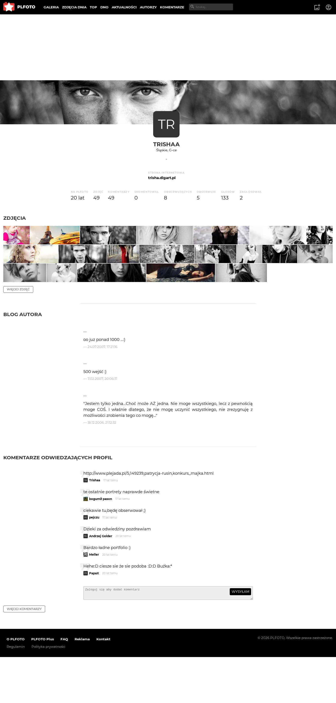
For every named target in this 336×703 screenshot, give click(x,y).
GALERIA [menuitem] (51, 7)
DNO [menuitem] (104, 7)
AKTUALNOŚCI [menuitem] (124, 7)
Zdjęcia (14, 218)
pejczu (94, 561)
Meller (94, 598)
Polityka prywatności (48, 692)
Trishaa (166, 144)
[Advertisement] (168, 47)
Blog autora (22, 358)
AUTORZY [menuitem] (148, 7)
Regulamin (16, 692)
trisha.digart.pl (162, 178)
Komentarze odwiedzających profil (57, 501)
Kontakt (103, 685)
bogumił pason (100, 542)
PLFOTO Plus (42, 685)
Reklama (82, 685)
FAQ (64, 685)
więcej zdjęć (18, 333)
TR (166, 124)
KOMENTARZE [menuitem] (172, 7)
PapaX (94, 617)
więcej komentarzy (24, 655)
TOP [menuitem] (93, 7)
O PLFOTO (16, 685)
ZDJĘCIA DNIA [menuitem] (74, 7)
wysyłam (240, 635)
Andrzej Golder (100, 580)
